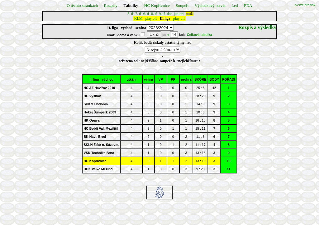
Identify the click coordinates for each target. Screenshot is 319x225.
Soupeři (182, 5)
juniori (179, 14)
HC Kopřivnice (157, 5)
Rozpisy (111, 5)
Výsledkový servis (210, 5)
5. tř (130, 14)
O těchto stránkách (82, 5)
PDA (248, 5)
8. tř (154, 14)
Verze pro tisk (305, 5)
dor (169, 14)
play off (151, 18)
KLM (138, 18)
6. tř (146, 14)
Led (234, 5)
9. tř (162, 14)
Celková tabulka (199, 35)
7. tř (138, 14)
